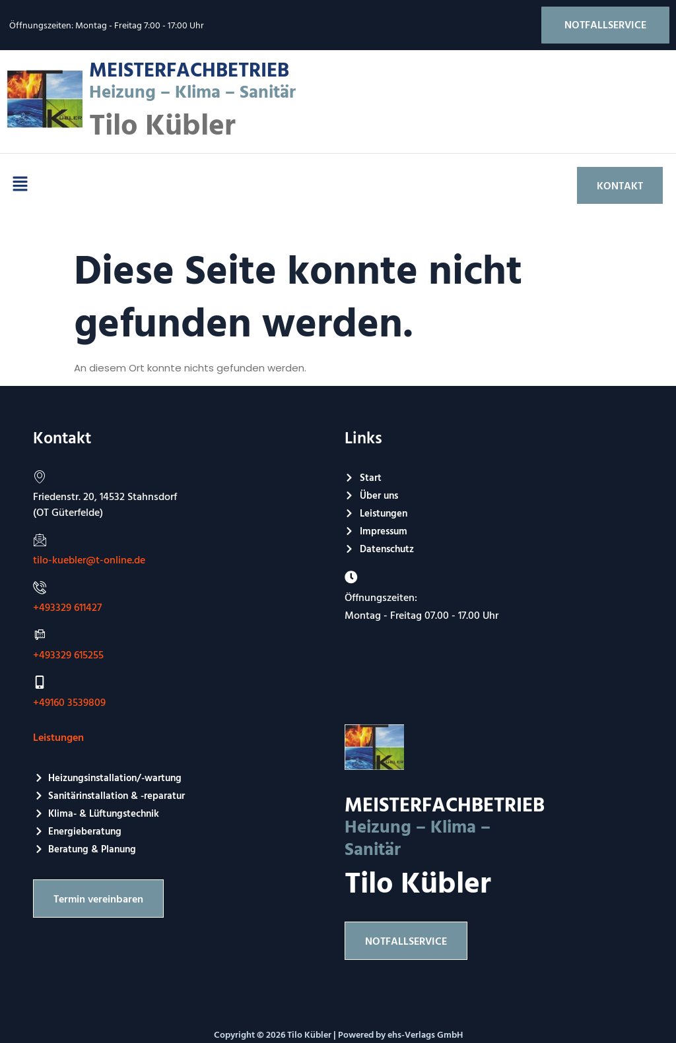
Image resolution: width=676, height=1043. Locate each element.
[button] (20, 185)
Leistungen (58, 737)
